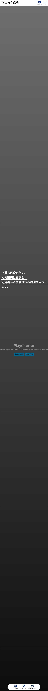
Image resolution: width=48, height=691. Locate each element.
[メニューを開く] (45, 2)
